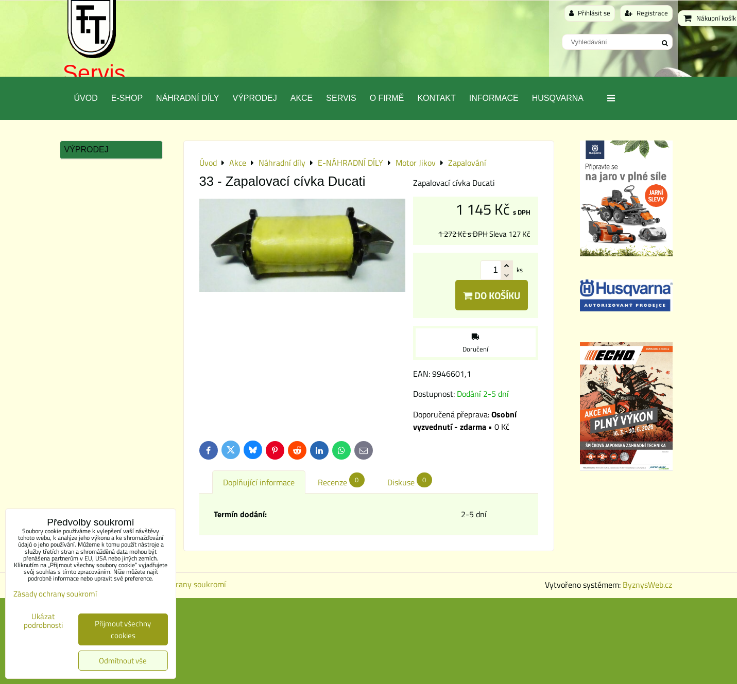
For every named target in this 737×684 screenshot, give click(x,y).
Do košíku (491, 295)
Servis (94, 72)
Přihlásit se (589, 13)
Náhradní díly (187, 98)
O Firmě (387, 98)
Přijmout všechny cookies (123, 629)
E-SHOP (127, 98)
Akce (301, 98)
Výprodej (254, 98)
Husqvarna (558, 98)
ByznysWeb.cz (647, 584)
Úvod (86, 98)
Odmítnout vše (123, 661)
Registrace (646, 13)
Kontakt (436, 98)
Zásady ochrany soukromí (181, 584)
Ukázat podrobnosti (43, 620)
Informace (494, 98)
